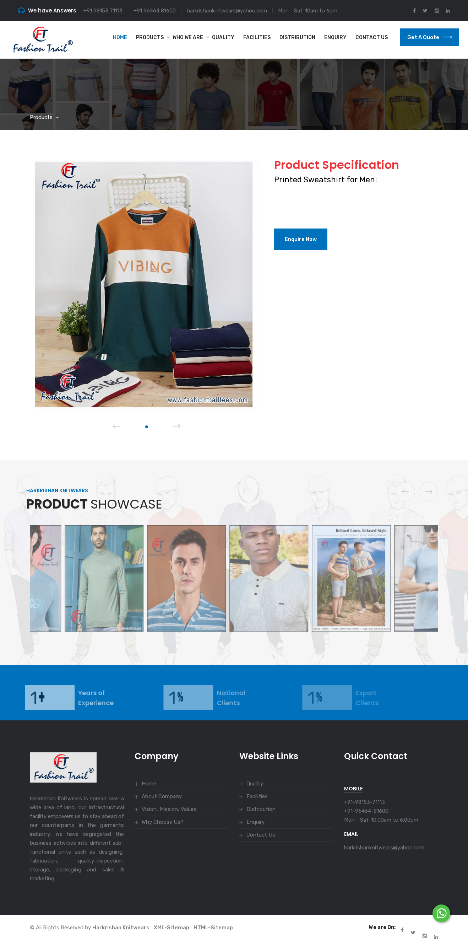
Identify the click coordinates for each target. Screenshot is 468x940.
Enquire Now (301, 239)
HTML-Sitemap (213, 927)
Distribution (297, 37)
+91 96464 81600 (155, 10)
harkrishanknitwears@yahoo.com (227, 10)
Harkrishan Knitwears (120, 927)
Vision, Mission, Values (169, 809)
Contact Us (371, 37)
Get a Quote (429, 37)
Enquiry (335, 37)
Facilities (257, 37)
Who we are (188, 37)
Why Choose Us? (163, 822)
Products (150, 37)
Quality (223, 37)
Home (120, 37)
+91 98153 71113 (103, 10)
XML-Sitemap (171, 927)
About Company (162, 796)
